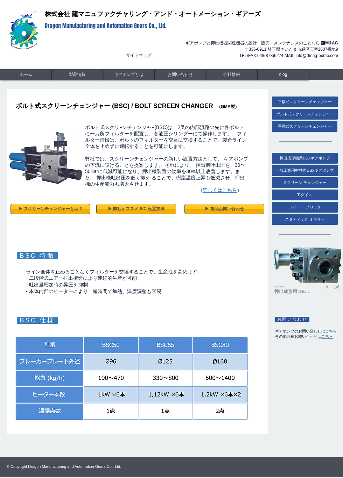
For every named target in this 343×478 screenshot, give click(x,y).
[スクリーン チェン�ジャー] (305, 182)
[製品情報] (77, 74)
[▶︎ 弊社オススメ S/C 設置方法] (136, 209)
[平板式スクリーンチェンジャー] (305, 102)
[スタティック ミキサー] (305, 219)
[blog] (283, 74)
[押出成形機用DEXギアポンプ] (305, 158)
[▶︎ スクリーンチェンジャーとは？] (50, 209)
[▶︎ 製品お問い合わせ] (224, 209)
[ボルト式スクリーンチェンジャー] (305, 114)
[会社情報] (231, 74)
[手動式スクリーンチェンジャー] (304, 126)
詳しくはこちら (220, 190)
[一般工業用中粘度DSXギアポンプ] (305, 170)
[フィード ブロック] (305, 207)
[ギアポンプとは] (128, 74)
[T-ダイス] (305, 195)
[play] (328, 286)
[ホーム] (25, 74)
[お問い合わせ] (180, 74)
